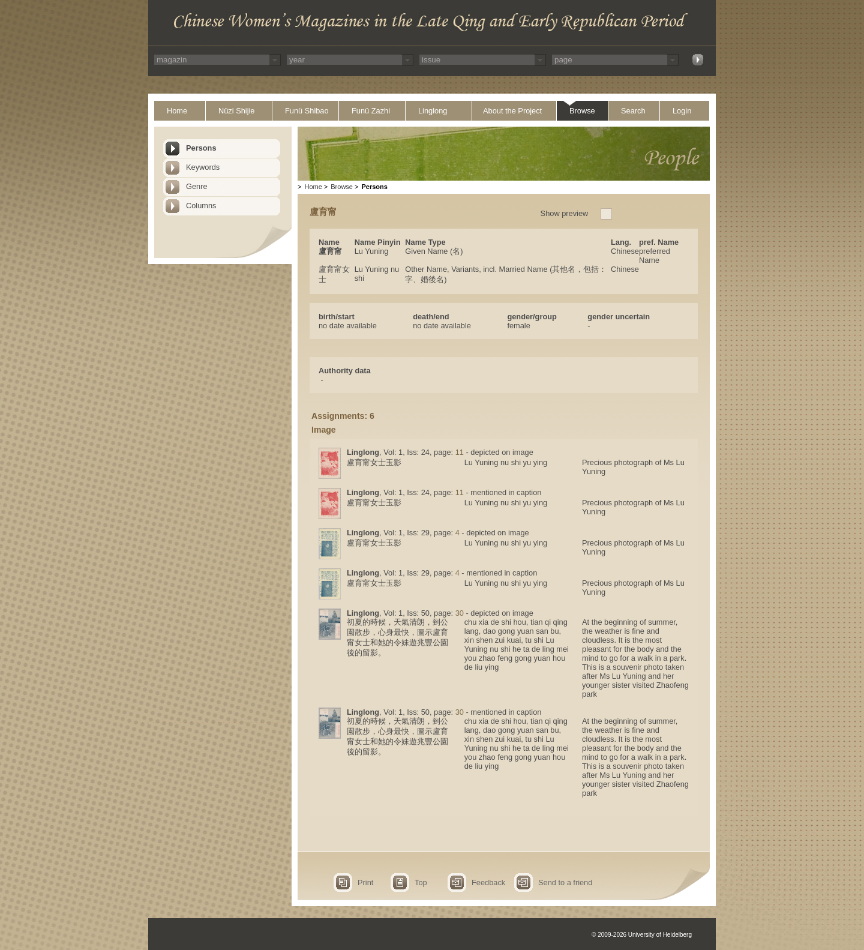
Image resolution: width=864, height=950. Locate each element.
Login (682, 110)
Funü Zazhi (371, 110)
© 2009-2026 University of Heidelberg (642, 934)
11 (459, 452)
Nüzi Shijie (236, 110)
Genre (197, 186)
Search (633, 110)
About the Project (512, 110)
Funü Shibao (307, 110)
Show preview (565, 213)
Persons (201, 147)
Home (177, 110)
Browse (582, 110)
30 (459, 613)
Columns (201, 205)
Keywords (203, 167)
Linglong (432, 110)
